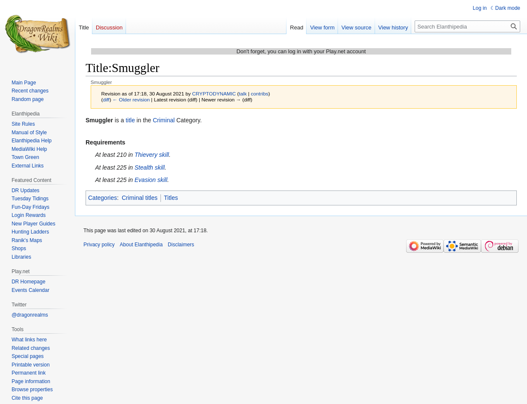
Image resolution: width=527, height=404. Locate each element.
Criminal (164, 120)
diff (106, 99)
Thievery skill (152, 154)
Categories (102, 197)
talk (242, 93)
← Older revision (131, 99)
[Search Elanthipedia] (467, 26)
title (130, 120)
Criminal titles (140, 197)
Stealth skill (150, 167)
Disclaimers (181, 245)
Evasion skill (151, 179)
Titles (171, 197)
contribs (259, 93)
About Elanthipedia (141, 245)
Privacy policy (99, 245)
